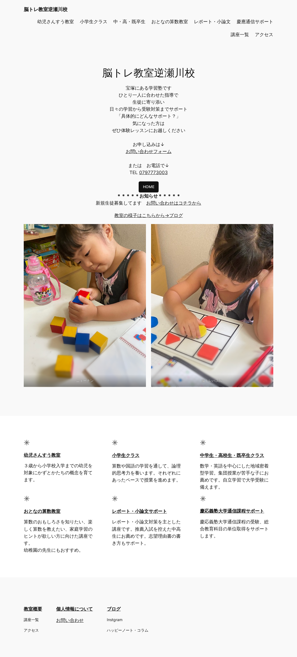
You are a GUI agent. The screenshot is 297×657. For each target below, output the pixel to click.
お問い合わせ (70, 620)
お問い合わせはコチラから (173, 203)
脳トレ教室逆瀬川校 (45, 9)
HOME (148, 186)
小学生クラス (125, 455)
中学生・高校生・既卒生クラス (232, 455)
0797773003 (153, 172)
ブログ (114, 609)
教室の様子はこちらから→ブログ (148, 215)
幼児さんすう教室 (42, 455)
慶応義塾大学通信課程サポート (232, 511)
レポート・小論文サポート (139, 511)
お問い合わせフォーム (149, 151)
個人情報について (74, 609)
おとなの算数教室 (42, 511)
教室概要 (33, 609)
